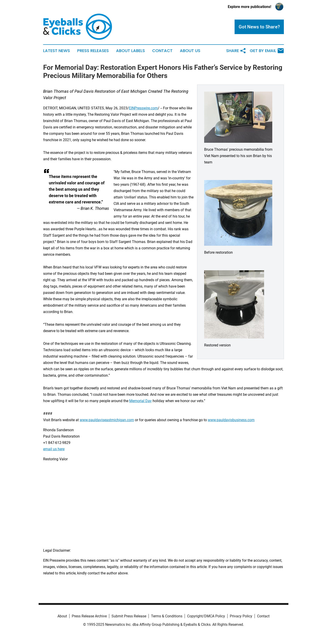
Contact (162, 50)
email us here (53, 449)
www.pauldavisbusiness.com (231, 420)
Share (236, 51)
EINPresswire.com (143, 108)
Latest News (56, 50)
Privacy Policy (241, 616)
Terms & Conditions (166, 616)
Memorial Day (140, 401)
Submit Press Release (128, 616)
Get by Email (267, 51)
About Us (190, 50)
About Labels (130, 50)
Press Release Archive (89, 616)
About (62, 616)
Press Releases (93, 50)
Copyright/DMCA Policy (206, 616)
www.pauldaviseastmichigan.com (107, 420)
